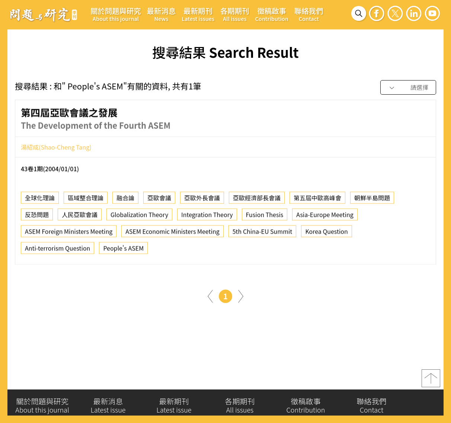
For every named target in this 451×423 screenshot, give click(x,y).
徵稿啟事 (271, 14)
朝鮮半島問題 (372, 199)
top (431, 380)
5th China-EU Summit (262, 233)
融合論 (125, 199)
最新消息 (161, 14)
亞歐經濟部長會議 (257, 199)
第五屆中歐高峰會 (317, 199)
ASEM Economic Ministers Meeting (172, 233)
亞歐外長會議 (202, 199)
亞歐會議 (159, 199)
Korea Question (326, 233)
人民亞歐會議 (79, 216)
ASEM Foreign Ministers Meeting (68, 233)
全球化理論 (40, 199)
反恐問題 (37, 216)
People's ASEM (123, 250)
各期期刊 (234, 14)
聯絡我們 (308, 14)
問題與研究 (43, 14)
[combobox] (408, 87)
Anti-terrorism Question (57, 250)
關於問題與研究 (115, 14)
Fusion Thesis (265, 216)
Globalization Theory (139, 216)
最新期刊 (198, 14)
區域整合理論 (85, 199)
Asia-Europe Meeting (324, 216)
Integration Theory (207, 216)
